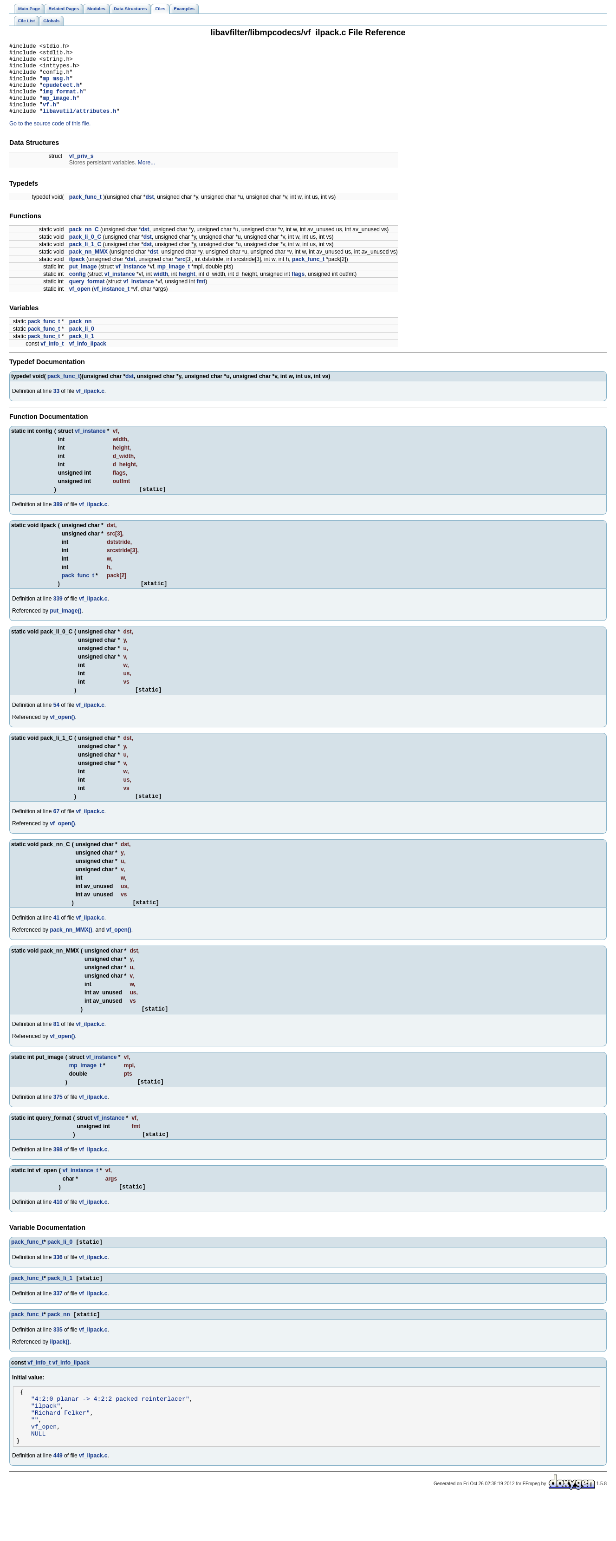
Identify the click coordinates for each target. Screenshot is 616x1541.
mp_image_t (173, 282)
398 (58, 1176)
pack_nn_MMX (88, 267)
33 (56, 406)
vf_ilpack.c (90, 406)
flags (298, 289)
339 (58, 617)
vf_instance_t (112, 304)
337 (58, 1323)
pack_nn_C (84, 245)
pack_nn (80, 336)
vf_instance (131, 282)
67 (56, 832)
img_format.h (63, 102)
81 (56, 1048)
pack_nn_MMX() (71, 952)
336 (58, 1286)
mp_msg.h (56, 87)
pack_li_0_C (85, 252)
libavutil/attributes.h (79, 126)
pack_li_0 (81, 344)
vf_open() (62, 736)
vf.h (49, 118)
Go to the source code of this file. (50, 139)
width (161, 289)
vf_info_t (52, 359)
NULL (38, 1473)
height (187, 289)
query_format (87, 297)
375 (58, 1122)
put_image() (65, 629)
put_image (83, 282)
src (181, 274)
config (77, 289)
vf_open (80, 304)
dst (149, 212)
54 (56, 724)
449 (58, 1497)
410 (58, 1230)
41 (56, 940)
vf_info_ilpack (87, 359)
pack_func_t (85, 212)
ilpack (77, 274)
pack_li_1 (81, 351)
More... (146, 178)
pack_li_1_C (85, 259)
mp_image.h (59, 110)
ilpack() (59, 1372)
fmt (201, 297)
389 (58, 521)
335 (58, 1360)
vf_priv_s (81, 171)
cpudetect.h (61, 94)
